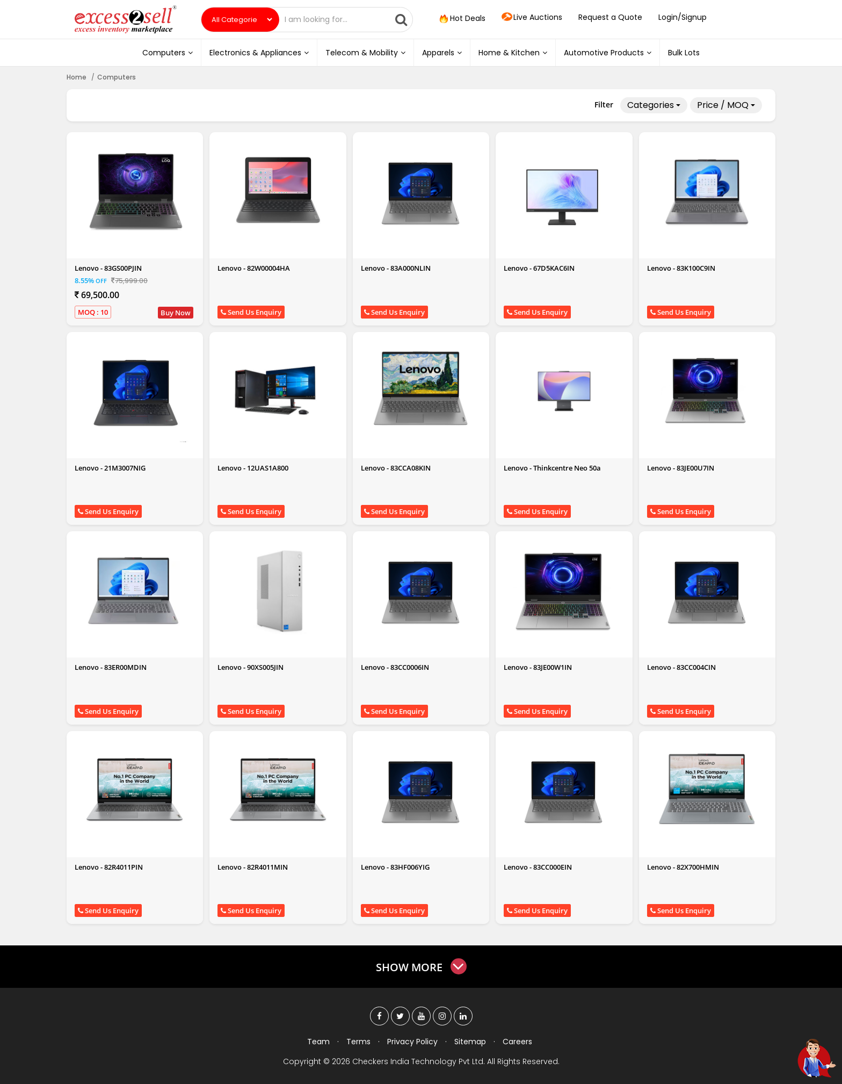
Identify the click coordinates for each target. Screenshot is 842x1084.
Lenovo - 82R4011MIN (252, 867)
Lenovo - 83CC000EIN (538, 867)
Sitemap (470, 1041)
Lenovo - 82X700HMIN (683, 867)
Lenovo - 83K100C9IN (681, 268)
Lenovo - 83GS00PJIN (108, 268)
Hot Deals (461, 19)
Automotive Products (607, 52)
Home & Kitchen (512, 52)
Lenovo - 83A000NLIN (396, 268)
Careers (517, 1041)
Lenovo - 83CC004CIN (681, 667)
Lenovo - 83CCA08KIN (396, 468)
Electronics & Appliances (259, 52)
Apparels (442, 52)
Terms (358, 1041)
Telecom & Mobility (365, 52)
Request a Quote (610, 17)
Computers (167, 52)
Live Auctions (532, 18)
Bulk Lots (684, 52)
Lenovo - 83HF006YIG (395, 867)
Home (76, 77)
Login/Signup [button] (682, 17)
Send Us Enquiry (251, 312)
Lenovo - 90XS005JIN (250, 667)
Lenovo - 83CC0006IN (395, 667)
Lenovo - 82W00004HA (253, 268)
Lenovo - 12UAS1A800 (252, 468)
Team (318, 1041)
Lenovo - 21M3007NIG (110, 468)
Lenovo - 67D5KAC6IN (539, 268)
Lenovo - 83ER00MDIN (111, 667)
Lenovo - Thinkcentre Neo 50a (552, 468)
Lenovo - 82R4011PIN (109, 867)
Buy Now (176, 312)
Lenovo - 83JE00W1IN (538, 667)
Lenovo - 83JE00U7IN (680, 468)
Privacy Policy (412, 1041)
